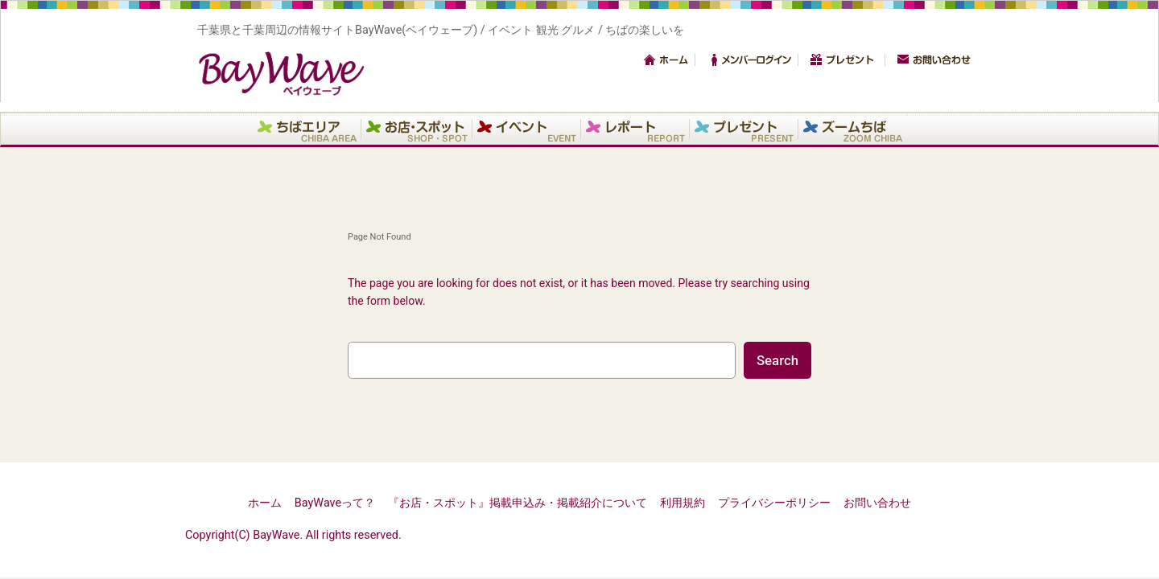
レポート (635, 129)
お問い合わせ (933, 59)
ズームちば (852, 129)
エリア (307, 129)
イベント (526, 129)
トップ (667, 59)
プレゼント (846, 59)
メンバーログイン (751, 59)
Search (777, 360)
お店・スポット (416, 129)
